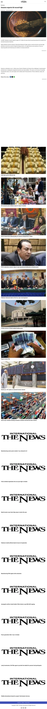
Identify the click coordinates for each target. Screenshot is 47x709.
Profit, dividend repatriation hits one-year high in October (14, 481)
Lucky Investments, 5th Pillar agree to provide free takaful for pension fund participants (21, 665)
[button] (10, 77)
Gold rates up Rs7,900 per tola (8, 175)
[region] (23, 58)
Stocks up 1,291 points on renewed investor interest (13, 389)
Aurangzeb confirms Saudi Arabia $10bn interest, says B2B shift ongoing (18, 604)
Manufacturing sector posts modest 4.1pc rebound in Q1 (14, 451)
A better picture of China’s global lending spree (12, 328)
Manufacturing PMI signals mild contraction (11, 573)
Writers (23, 702)
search (45, 2)
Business (3, 5)
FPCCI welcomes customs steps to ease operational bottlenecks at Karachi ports (19, 267)
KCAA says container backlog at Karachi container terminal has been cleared (19, 420)
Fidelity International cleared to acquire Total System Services (15, 696)
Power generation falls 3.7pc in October (10, 634)
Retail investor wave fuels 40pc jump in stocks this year (14, 512)
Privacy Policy (27, 702)
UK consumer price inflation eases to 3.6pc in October (13, 205)
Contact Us (19, 702)
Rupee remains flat (5, 359)
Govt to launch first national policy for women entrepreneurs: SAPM (16, 236)
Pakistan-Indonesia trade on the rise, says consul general (14, 297)
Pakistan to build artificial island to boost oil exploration (14, 542)
